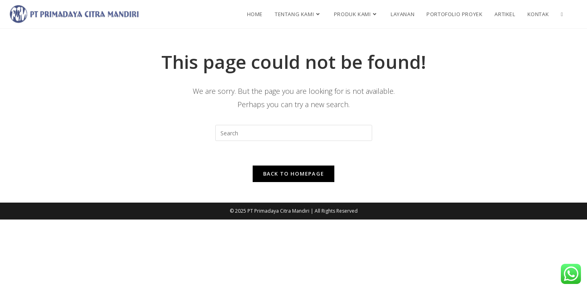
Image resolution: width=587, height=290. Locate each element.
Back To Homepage (293, 173)
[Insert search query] (293, 133)
